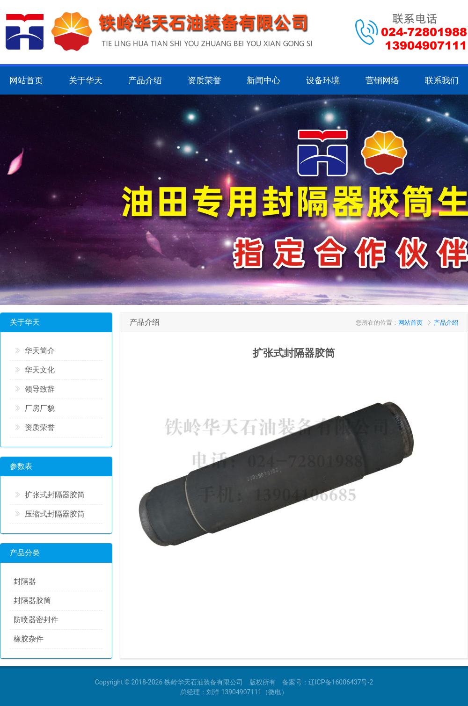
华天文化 (34, 369)
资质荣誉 (204, 80)
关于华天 (85, 80)
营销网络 (382, 80)
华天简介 (34, 350)
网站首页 (26, 80)
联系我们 (442, 80)
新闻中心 (263, 80)
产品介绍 (145, 80)
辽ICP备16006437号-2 (340, 682)
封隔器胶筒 (32, 600)
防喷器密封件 (36, 619)
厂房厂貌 (34, 408)
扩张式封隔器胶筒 (49, 494)
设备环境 (323, 80)
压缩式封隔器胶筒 (49, 513)
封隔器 (25, 581)
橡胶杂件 (29, 638)
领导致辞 (34, 389)
